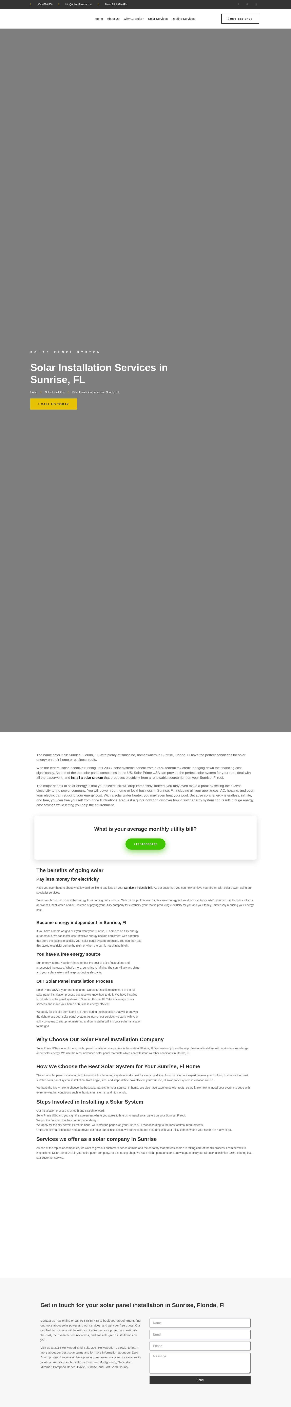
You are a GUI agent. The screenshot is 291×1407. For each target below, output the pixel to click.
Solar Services (158, 18)
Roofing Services (183, 18)
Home (99, 18)
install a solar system (87, 778)
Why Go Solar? (133, 18)
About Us (113, 18)
